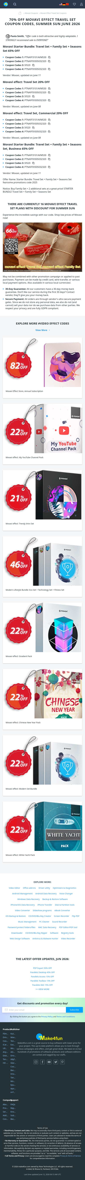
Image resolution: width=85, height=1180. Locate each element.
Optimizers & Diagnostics (64, 888)
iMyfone (13, 1059)
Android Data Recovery (46, 893)
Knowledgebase (13, 1111)
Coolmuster (5, 1041)
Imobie (13, 1074)
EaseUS (13, 1044)
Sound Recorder (59, 921)
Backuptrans (13, 1070)
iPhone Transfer (45, 904)
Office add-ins (29, 888)
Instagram (36, 1062)
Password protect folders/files (21, 927)
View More (41, 330)
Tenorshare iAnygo (5, 1059)
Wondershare (13, 1048)
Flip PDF (75, 916)
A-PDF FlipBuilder (13, 1092)
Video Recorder (68, 938)
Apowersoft (13, 1088)
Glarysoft (13, 1063)
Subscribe (74, 1009)
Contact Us (5, 1119)
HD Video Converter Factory (5, 1063)
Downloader (17, 933)
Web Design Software (20, 938)
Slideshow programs (42, 910)
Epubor (13, 1085)
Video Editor (14, 888)
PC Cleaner (44, 921)
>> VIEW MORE (42, 989)
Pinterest (62, 1062)
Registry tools (67, 933)
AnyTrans (5, 1052)
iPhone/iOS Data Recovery (23, 904)
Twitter (56, 1062)
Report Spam (13, 1108)
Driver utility (44, 888)
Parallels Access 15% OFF (42, 976)
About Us (5, 1104)
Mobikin (13, 1081)
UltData (5, 1048)
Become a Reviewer (13, 1119)
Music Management (27, 921)
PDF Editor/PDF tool (68, 927)
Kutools (13, 1033)
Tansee (13, 1077)
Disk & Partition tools (64, 904)
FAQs (13, 1104)
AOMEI (13, 1052)
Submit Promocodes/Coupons (13, 1115)
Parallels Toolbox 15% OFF (42, 980)
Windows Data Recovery (28, 899)
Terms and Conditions (66, 1016)
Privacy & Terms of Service (70, 1156)
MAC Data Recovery (47, 927)
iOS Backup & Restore (16, 916)
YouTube (49, 1062)
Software (54, 933)
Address (5, 1115)
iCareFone (5, 1044)
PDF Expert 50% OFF (42, 968)
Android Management (22, 893)
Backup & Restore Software (55, 899)
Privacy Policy (47, 1016)
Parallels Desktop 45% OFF (42, 972)
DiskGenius (5, 1055)
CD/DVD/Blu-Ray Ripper (36, 933)
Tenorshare (13, 1041)
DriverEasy (5, 1037)
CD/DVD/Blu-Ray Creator (39, 916)
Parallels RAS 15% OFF (42, 985)
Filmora (5, 1033)
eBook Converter (62, 910)
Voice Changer (66, 893)
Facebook (42, 1062)
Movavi (13, 1037)
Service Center (5, 1111)
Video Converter (22, 910)
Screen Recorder (61, 916)
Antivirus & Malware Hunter (45, 938)
